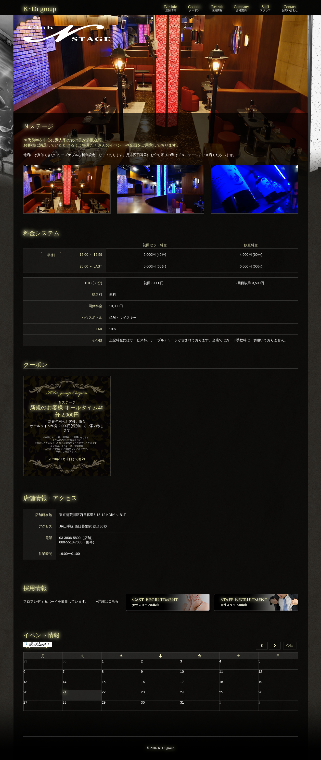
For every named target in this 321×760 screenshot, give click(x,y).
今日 (290, 645)
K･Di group (39, 8)
